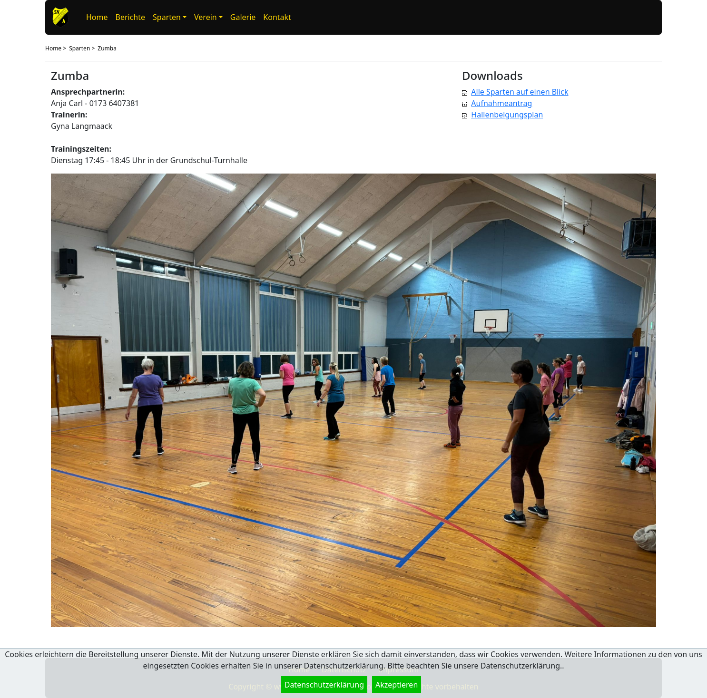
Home (97, 17)
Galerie (243, 17)
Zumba (107, 48)
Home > (55, 48)
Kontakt (277, 17)
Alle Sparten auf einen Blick (519, 92)
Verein (205, 17)
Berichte (131, 17)
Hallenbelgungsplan (507, 114)
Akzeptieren (396, 684)
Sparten (167, 17)
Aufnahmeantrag (501, 103)
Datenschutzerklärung (324, 684)
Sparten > (82, 48)
